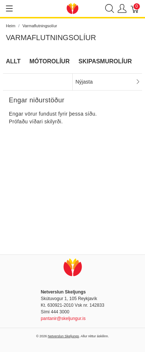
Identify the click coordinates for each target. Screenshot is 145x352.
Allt (13, 61)
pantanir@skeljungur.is (63, 318)
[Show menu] (9, 8)
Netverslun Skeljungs (63, 336)
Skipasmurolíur (105, 61)
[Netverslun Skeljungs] (72, 8)
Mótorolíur (50, 61)
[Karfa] (135, 8)
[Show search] (109, 8)
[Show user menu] (122, 8)
